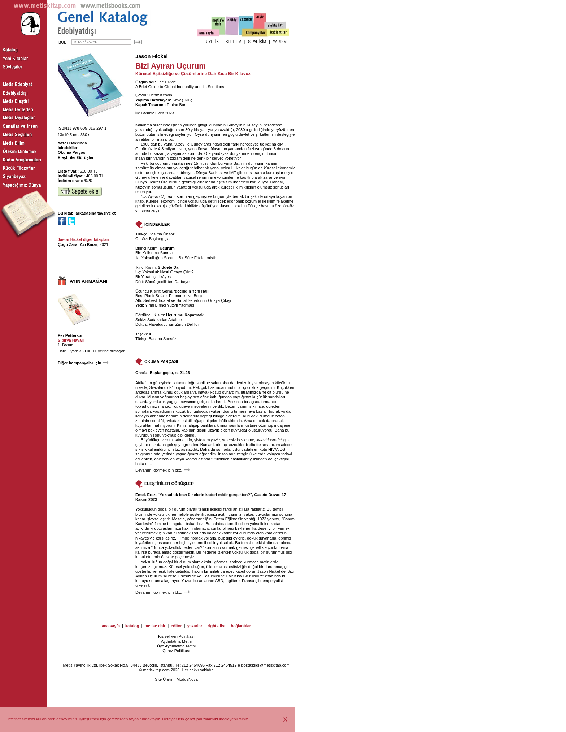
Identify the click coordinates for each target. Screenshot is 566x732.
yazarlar (195, 626)
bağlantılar (241, 626)
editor (176, 626)
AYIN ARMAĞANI (89, 281)
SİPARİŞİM (257, 42)
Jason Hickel (151, 56)
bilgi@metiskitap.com (270, 665)
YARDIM (280, 42)
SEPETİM (233, 42)
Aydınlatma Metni (176, 641)
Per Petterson (71, 335)
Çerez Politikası (176, 651)
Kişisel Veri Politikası (176, 636)
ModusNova (187, 679)
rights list (217, 626)
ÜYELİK (212, 42)
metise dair (154, 626)
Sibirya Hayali (71, 340)
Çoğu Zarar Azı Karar (77, 244)
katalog (132, 626)
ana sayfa (111, 626)
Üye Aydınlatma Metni (176, 646)
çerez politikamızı (201, 719)
